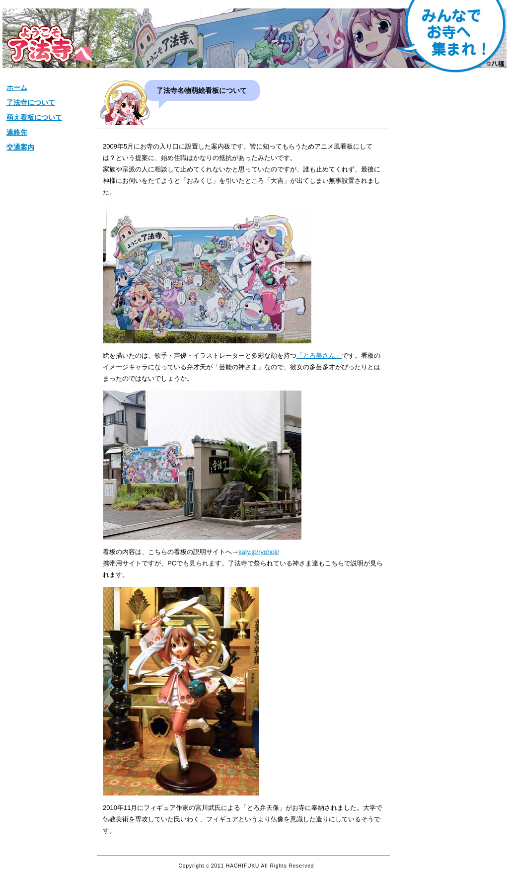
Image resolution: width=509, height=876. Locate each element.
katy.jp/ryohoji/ (258, 552)
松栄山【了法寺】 (49, 44)
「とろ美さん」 (319, 355)
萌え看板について (34, 117)
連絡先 (16, 132)
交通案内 (20, 147)
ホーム (16, 87)
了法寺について (30, 102)
